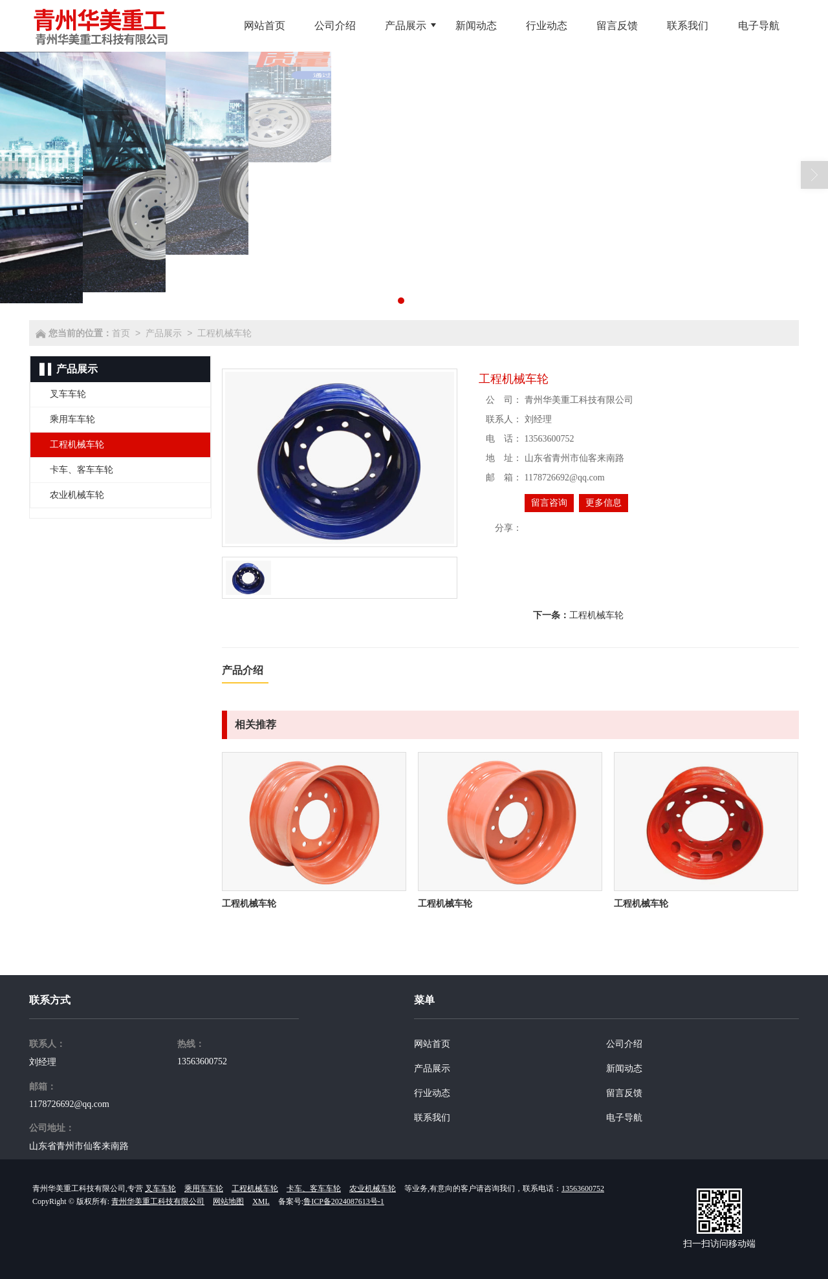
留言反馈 (624, 1093)
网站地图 (228, 1201)
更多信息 (603, 503)
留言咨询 (549, 503)
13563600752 (202, 1061)
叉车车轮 (160, 1188)
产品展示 (164, 333)
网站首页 (432, 1044)
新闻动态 (624, 1068)
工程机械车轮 (224, 333)
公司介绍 (624, 1044)
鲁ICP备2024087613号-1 (343, 1201)
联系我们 (432, 1118)
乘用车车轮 (203, 1188)
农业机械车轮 (372, 1188)
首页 (121, 333)
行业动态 (432, 1093)
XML (261, 1201)
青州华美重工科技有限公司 (157, 1201)
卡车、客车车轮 (314, 1188)
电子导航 (624, 1118)
